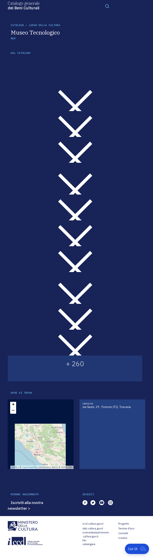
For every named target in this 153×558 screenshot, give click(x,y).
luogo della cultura (44, 25)
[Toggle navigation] (107, 6)
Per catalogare (88, 542)
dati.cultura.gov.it (92, 528)
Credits (122, 538)
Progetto (123, 523)
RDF (13, 38)
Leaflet (14, 467)
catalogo (17, 25)
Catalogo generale (24, 5)
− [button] (13, 411)
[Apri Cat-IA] (137, 549)
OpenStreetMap (30, 467)
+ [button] (13, 405)
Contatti (123, 533)
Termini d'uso (126, 528)
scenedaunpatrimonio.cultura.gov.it (95, 534)
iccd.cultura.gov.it (92, 523)
